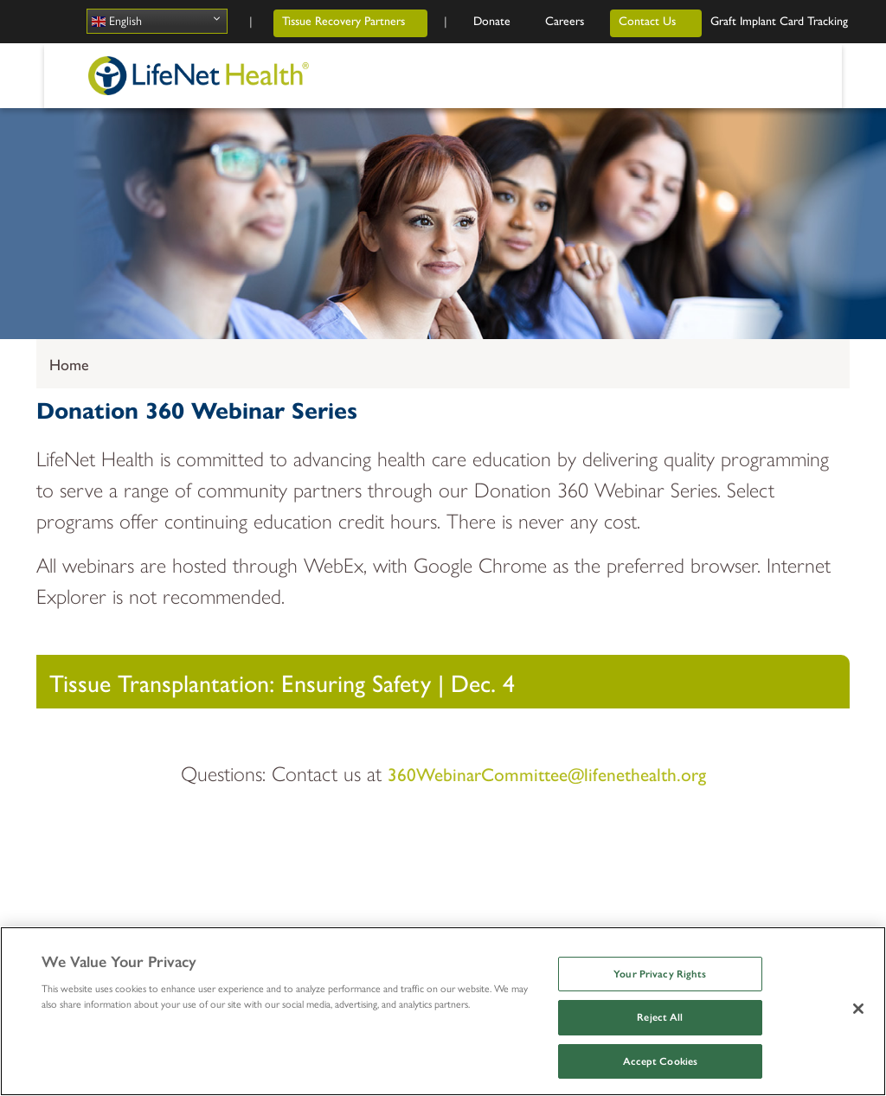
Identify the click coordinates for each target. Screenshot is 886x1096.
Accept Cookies (660, 1061)
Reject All (660, 1017)
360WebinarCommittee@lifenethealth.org (547, 773)
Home (69, 364)
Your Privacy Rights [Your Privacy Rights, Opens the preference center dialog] (659, 974)
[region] (443, 1011)
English (117, 21)
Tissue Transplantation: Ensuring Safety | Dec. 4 (282, 681)
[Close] (858, 1009)
